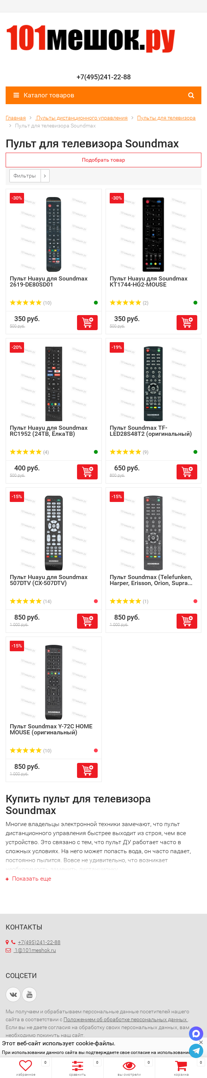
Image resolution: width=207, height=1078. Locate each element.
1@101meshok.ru (35, 950)
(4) (29, 452)
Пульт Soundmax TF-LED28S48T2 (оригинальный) (151, 430)
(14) (30, 601)
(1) (129, 601)
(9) (129, 452)
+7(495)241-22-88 (35, 942)
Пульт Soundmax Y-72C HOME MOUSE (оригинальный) (51, 729)
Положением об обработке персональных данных (125, 1019)
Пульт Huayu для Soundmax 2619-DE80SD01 (49, 281)
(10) (30, 303)
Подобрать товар (103, 160)
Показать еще (28, 878)
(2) (129, 303)
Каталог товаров (44, 95)
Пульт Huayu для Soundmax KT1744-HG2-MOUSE (148, 281)
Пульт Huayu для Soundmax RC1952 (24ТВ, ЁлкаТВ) (49, 430)
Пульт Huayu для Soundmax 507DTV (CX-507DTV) (49, 580)
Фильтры (25, 176)
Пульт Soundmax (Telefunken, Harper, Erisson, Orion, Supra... (151, 580)
